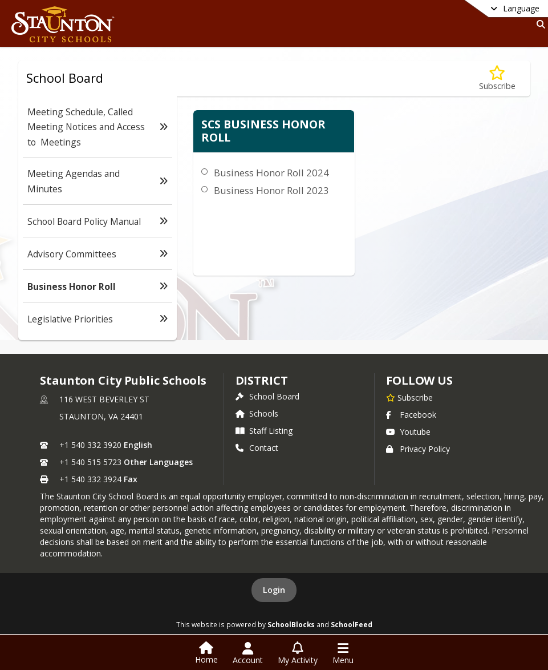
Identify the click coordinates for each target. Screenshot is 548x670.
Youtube (408, 431)
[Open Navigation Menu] (343, 653)
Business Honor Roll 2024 (271, 172)
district (262, 380)
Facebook (411, 414)
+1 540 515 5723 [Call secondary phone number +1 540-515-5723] (90, 462)
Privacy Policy (418, 448)
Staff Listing (264, 430)
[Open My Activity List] (298, 653)
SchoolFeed (351, 624)
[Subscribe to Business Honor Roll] (497, 78)
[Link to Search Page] (538, 24)
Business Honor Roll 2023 (271, 190)
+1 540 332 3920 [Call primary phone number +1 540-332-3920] (90, 444)
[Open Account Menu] (248, 653)
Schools (257, 413)
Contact (257, 447)
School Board (267, 396)
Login (274, 589)
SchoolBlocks (291, 624)
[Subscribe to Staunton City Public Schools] (409, 397)
